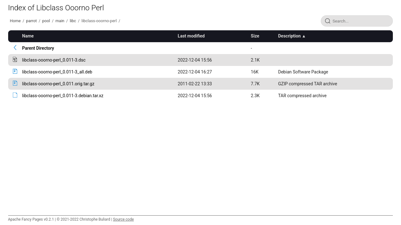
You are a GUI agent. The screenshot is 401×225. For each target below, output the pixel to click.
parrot (31, 20)
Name (28, 35)
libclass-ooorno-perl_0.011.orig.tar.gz (58, 83)
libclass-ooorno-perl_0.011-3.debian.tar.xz (62, 95)
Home (15, 20)
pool (46, 20)
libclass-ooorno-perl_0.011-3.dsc (54, 60)
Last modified (191, 35)
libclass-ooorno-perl (99, 20)
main (59, 20)
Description (289, 35)
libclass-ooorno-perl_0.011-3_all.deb (57, 71)
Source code (123, 219)
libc (73, 20)
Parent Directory (38, 48)
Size (255, 35)
